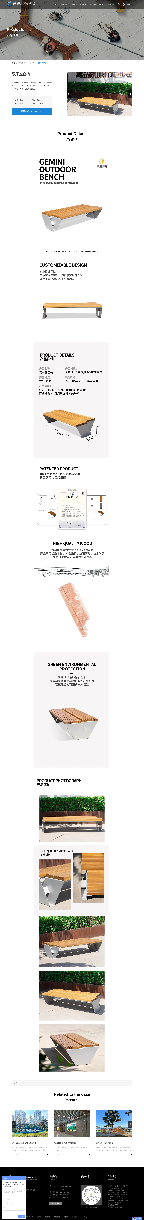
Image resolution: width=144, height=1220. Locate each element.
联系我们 (111, 4)
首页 (56, 4)
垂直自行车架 (77, 1217)
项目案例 (83, 4)
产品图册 (129, 4)
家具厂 (86, 1217)
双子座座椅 (42, 63)
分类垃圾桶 (56, 1217)
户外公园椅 (29, 1217)
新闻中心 (102, 4)
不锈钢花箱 (39, 1217)
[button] (130, 94)
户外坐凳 (31, 63)
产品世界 (74, 4)
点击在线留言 (56, 1203)
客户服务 (92, 4)
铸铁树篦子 (66, 1217)
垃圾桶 (47, 1217)
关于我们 (64, 4)
